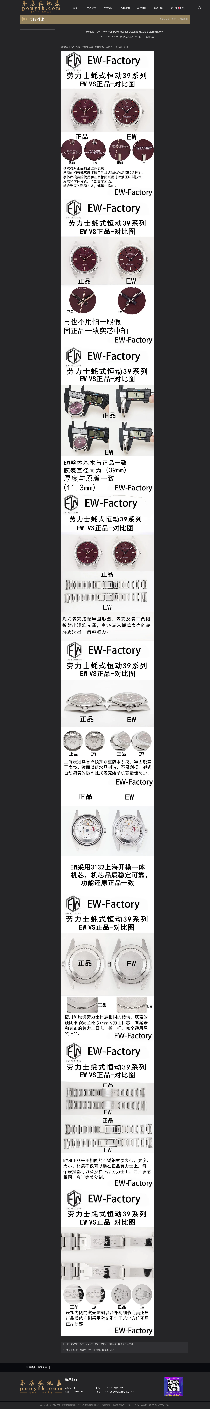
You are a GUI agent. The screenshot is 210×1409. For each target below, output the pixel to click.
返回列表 (148, 37)
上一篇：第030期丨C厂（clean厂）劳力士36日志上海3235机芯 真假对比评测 (97, 1344)
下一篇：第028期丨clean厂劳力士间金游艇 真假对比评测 (88, 1350)
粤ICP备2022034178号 (159, 1405)
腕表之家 (42, 1367)
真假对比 (184, 19)
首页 (174, 19)
